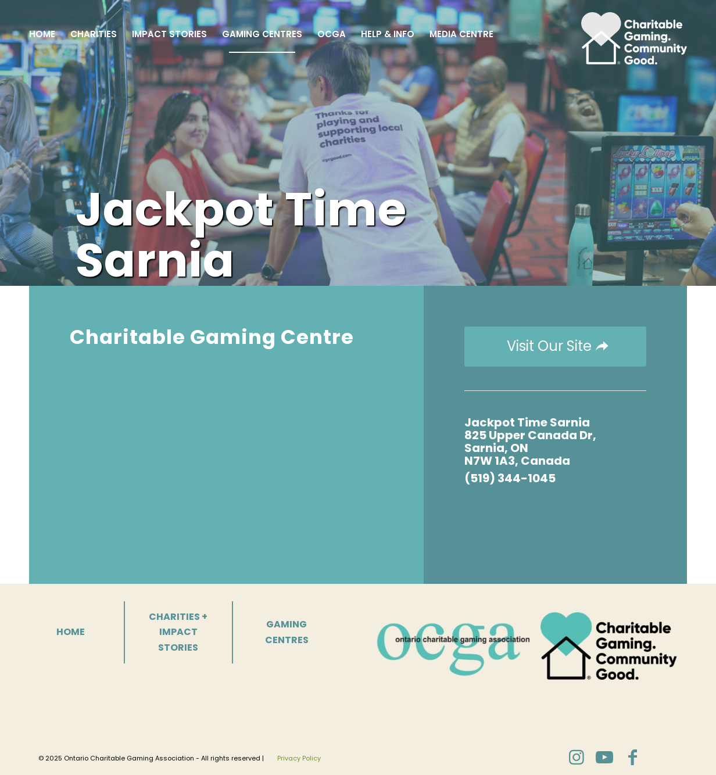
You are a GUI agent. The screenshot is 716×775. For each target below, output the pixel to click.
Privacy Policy (299, 758)
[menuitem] (42, 34)
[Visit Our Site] (555, 346)
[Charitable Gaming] (634, 34)
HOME (70, 631)
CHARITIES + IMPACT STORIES (178, 632)
